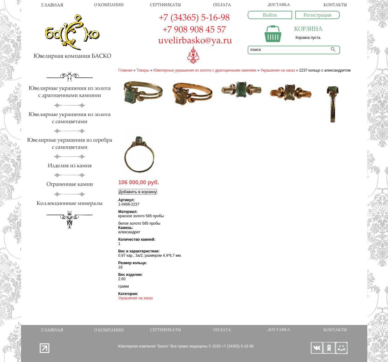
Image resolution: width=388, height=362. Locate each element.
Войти (270, 15)
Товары (143, 70)
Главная (125, 70)
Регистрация (317, 15)
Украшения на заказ (278, 70)
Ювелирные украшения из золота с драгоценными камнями (204, 70)
